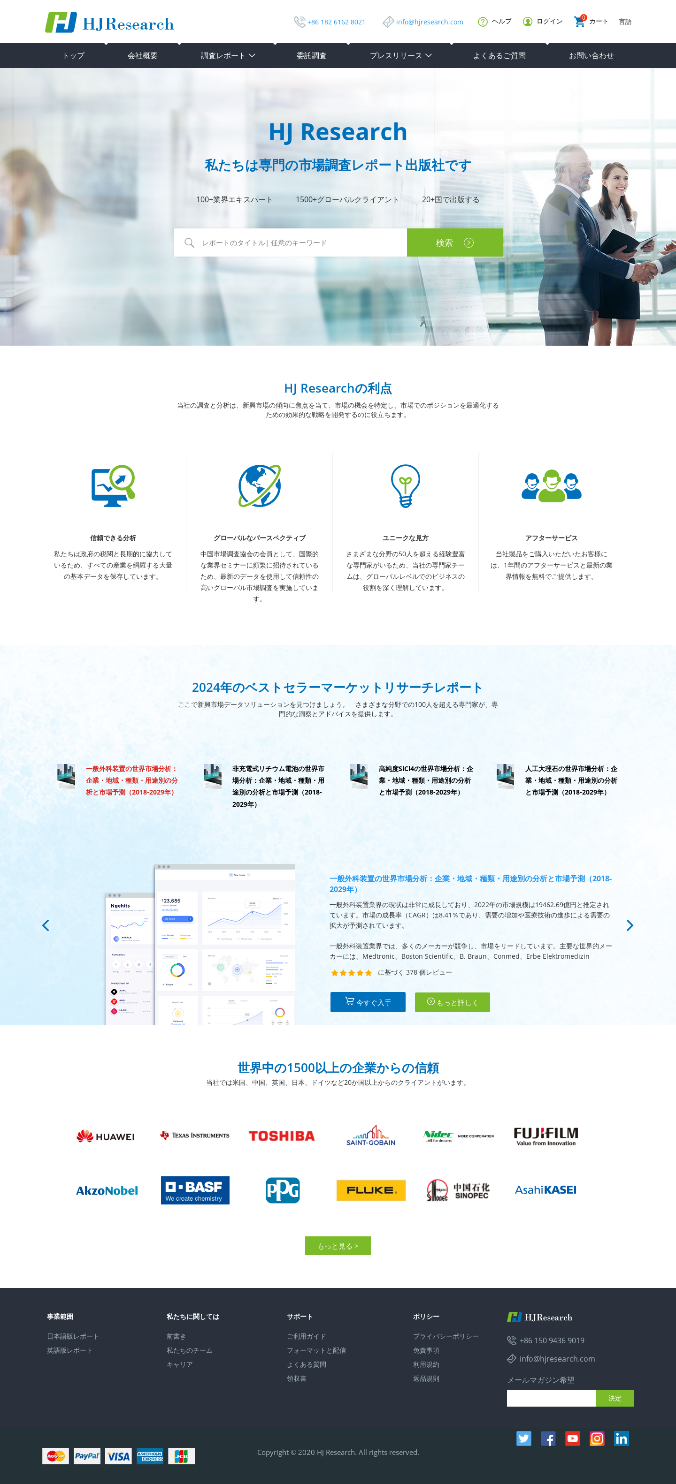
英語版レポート (70, 1350)
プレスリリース (401, 55)
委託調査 (312, 55)
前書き (176, 1336)
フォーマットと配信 (316, 1350)
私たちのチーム (190, 1350)
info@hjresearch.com (429, 21)
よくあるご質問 (499, 55)
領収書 (297, 1378)
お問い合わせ (591, 55)
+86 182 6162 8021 (336, 21)
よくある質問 (306, 1364)
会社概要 (143, 55)
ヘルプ (495, 21)
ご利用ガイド (306, 1336)
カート (591, 21)
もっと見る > (338, 1245)
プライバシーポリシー (446, 1336)
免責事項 (426, 1350)
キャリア (180, 1364)
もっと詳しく (452, 1002)
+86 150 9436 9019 (552, 1340)
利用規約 (426, 1364)
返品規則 (426, 1378)
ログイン (543, 21)
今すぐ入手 (368, 1002)
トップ (73, 55)
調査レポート (228, 55)
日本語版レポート (73, 1336)
